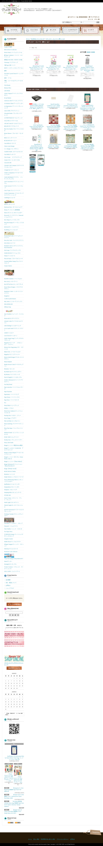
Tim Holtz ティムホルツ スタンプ (13, 521)
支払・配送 (36, 839)
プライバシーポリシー (63, 839)
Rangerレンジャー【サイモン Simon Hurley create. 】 (13, 457)
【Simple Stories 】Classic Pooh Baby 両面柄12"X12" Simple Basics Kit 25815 (13, 811)
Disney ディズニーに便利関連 (12, 210)
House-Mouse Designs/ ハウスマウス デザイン (13, 287)
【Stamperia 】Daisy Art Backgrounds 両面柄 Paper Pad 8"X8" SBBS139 (70, 141)
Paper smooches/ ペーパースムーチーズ (13, 388)
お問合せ (70, 30)
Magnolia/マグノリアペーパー (12, 354)
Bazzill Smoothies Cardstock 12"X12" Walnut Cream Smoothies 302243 (53, 100)
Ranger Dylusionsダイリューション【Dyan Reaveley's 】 (13, 465)
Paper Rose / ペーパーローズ (11, 400)
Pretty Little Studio (8, 442)
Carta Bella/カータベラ (10, 143)
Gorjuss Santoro (8, 266)
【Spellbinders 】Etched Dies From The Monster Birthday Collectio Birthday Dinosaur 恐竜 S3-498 (36, 142)
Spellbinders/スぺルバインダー (12, 484)
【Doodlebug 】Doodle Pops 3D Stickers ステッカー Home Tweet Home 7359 (37, 62)
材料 (5, 70)
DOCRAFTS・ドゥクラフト (11, 227)
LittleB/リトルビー (9, 333)
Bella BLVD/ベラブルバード (11, 126)
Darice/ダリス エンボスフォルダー (13, 212)
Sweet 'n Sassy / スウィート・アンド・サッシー (13, 498)
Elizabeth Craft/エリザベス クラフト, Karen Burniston (13, 246)
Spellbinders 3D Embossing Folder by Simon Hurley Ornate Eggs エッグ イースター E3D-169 (14, 752)
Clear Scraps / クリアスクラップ (13, 157)
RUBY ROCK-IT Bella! (10, 471)
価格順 (88, 52)
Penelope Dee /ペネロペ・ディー (12, 415)
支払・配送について (32, 30)
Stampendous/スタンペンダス (11, 487)
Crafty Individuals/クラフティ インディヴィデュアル (13, 178)
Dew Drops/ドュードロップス (12, 220)
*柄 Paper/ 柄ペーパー (10, 65)
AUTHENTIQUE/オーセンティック (13, 118)
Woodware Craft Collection (10, 551)
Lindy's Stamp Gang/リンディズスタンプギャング (14, 339)
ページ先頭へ (95, 832)
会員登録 (82, 17)
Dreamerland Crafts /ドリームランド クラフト (13, 235)
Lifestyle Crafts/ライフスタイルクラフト (13, 322)
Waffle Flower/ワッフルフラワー (12, 541)
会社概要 (8, 580)
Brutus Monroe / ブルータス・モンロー (13, 134)
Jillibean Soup (7, 307)
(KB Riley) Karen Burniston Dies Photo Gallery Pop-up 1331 (41, 160)
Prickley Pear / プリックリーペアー (13, 440)
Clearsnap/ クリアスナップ (11, 62)
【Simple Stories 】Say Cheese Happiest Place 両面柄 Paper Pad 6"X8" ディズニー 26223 (18, 774)
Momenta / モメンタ (9, 369)
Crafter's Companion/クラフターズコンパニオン (13, 173)
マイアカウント (94, 17)
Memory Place (7, 88)
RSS (10, 822)
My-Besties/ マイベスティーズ (12, 374)
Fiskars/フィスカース (9, 255)
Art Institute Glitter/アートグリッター (13, 103)
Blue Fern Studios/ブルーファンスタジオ (14, 129)
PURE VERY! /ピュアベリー (11, 437)
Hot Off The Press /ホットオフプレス (13, 284)
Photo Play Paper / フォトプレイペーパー (13, 429)
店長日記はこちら (14, 671)
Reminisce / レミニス (9, 474)
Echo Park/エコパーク (9, 243)
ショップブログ (51, 30)
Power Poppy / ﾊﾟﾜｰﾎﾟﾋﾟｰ (10, 418)
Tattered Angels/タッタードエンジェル (13, 506)
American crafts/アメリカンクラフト (13, 100)
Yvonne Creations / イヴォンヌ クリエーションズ (13, 567)
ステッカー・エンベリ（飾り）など (55, 39)
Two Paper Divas (8, 531)
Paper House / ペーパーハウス (12, 397)
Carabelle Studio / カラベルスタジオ (13, 151)
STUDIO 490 (7, 495)
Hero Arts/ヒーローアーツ (11, 281)
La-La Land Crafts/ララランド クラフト (13, 329)
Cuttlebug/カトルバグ (9, 197)
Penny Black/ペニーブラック (11, 405)
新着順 (93, 52)
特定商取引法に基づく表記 (48, 839)
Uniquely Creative (8, 539)
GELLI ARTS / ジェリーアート (12, 571)
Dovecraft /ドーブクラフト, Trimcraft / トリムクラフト (14, 216)
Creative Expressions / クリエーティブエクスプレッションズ (14, 194)
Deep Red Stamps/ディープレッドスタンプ (14, 223)
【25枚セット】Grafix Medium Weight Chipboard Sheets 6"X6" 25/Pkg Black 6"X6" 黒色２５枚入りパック (36, 102)
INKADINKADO (8, 304)
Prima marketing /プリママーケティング (14, 424)
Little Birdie (7, 90)
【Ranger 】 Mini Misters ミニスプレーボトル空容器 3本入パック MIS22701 (32, 163)
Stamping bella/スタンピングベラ (12, 492)
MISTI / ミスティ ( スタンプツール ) (13, 68)
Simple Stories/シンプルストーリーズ (14, 477)
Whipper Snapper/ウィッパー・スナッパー (14, 545)
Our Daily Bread (8, 384)
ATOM (18, 822)
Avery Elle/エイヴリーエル (11, 120)
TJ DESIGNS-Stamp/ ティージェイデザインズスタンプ (13, 535)
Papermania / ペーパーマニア (11, 394)
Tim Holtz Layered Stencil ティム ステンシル (14, 74)
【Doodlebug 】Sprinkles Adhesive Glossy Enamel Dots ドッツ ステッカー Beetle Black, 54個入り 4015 (87, 63)
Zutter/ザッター (8, 561)
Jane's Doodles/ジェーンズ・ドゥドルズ (14, 312)
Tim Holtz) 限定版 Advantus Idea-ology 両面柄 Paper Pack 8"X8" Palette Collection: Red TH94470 (54, 122)
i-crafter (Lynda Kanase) (10, 298)
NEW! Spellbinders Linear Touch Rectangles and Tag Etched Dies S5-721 (37, 121)
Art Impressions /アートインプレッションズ (13, 107)
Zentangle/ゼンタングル (10, 564)
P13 (5, 402)
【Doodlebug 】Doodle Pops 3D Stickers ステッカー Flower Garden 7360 (71, 62)
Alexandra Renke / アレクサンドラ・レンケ (13, 114)
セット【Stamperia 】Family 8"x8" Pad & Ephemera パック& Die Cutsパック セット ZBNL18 (87, 122)
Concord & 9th (7, 162)
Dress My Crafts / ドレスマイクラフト (14, 240)
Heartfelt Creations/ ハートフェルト (13, 273)
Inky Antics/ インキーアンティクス (13, 301)
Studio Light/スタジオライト (11, 502)
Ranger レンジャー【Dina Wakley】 (13, 461)
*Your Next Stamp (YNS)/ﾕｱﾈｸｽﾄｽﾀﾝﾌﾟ (14, 556)
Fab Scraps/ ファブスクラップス (12, 250)
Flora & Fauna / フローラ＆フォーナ (13, 258)
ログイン (71, 17)
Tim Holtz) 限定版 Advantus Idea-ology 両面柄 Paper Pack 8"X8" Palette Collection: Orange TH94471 (70, 122)
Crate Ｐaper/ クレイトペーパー (12, 190)
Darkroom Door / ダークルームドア (13, 207)
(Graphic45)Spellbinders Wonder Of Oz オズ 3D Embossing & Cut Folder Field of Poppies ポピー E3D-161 (87, 101)
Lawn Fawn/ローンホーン (10, 335)
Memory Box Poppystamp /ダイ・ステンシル (13, 348)
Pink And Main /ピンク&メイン (12, 421)
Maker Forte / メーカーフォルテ (12, 351)
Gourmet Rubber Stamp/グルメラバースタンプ (13, 262)
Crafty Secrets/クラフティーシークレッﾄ (13, 186)
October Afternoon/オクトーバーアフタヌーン (13, 380)
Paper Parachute (8, 391)
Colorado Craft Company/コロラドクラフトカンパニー (14, 166)
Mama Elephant (8, 361)
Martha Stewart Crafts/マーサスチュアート (14, 365)
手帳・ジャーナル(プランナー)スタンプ (13, 81)
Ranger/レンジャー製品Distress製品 (13, 445)
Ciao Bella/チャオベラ (10, 154)
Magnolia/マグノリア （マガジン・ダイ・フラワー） (13, 343)
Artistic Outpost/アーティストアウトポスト (13, 94)
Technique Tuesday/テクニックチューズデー (13, 514)
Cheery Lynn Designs (9, 146)
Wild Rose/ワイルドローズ (11, 548)
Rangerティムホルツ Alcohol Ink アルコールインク (13, 449)
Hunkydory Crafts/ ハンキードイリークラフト (13, 292)
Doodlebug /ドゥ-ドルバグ (11, 229)
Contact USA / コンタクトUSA (12, 160)
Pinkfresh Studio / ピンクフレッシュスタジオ (14, 433)
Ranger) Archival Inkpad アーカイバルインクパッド (14, 453)
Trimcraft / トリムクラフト (11, 526)
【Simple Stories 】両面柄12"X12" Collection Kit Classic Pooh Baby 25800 (14, 796)
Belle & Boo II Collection (10, 49)
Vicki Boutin (7, 85)
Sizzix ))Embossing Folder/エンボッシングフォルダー (13, 480)
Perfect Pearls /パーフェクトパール (13, 52)
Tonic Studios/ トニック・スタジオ (13, 529)
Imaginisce (6, 296)
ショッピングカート (90, 30)
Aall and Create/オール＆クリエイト (13, 123)
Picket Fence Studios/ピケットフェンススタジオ (13, 411)
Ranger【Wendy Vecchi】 (10, 468)
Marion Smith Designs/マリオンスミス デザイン (14, 358)
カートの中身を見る (14, 604)
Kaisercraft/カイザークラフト (11, 318)
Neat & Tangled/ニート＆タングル (13, 377)
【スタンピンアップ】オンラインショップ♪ (14, 663)
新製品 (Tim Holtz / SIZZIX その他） (13, 59)
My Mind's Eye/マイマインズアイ (13, 371)
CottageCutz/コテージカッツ (11, 170)
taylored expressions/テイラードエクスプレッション (14, 510)
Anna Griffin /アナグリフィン (11, 110)
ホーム (13, 30)
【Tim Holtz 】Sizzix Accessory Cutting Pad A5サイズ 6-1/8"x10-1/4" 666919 (70, 100)
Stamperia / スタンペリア (10, 489)
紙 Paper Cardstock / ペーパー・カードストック (13, 56)
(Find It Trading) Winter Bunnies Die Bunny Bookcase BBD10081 (53, 141)
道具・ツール (7, 78)
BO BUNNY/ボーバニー (10, 140)
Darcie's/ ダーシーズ (9, 202)
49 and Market (7, 98)
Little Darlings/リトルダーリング (12, 325)
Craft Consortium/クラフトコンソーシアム (14, 182)
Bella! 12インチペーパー (10, 137)
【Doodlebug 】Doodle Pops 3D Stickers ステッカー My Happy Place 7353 (54, 62)
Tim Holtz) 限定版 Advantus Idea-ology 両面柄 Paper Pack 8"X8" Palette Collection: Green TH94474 (87, 141)
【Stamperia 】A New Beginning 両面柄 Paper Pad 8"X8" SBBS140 (14, 789)
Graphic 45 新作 (9, 45)
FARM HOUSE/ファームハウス (12, 253)
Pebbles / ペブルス (9, 408)
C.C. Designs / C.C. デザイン (11, 149)
